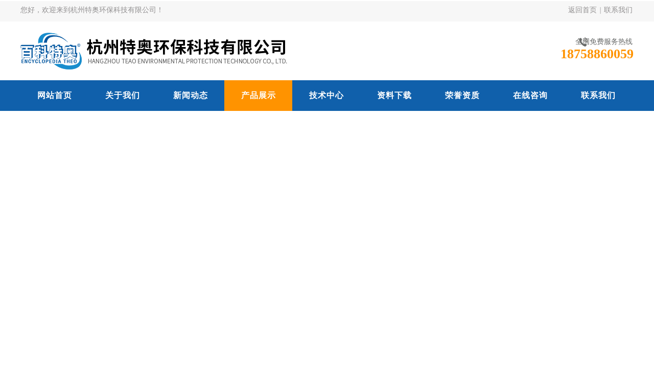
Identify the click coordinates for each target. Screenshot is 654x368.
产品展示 (258, 95)
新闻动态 (190, 95)
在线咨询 (530, 95)
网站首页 (54, 95)
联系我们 (618, 10)
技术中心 (326, 95)
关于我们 (122, 95)
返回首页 (582, 10)
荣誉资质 (462, 95)
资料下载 (394, 95)
